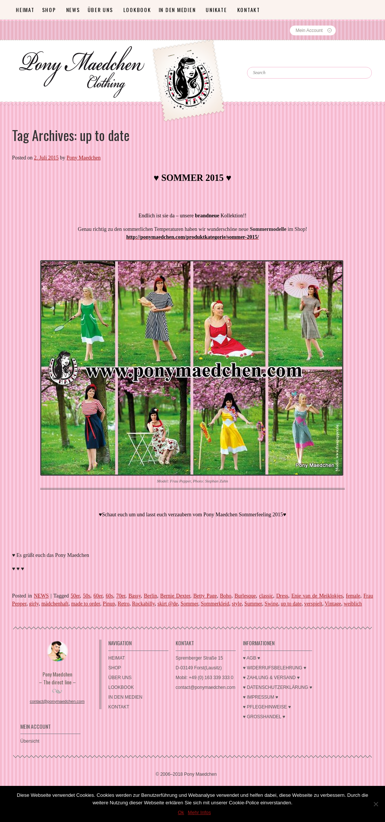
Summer (253, 604)
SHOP (49, 10)
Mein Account (309, 30)
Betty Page (205, 596)
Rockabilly (143, 604)
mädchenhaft (54, 604)
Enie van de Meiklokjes (317, 596)
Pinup (109, 604)
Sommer (189, 604)
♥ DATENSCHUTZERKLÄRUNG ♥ (277, 687)
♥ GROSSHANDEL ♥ (264, 716)
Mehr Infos (199, 812)
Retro (123, 604)
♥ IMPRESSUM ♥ (260, 697)
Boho (225, 596)
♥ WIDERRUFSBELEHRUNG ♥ (274, 667)
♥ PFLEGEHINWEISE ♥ (267, 707)
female (353, 596)
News (73, 10)
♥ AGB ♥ (251, 658)
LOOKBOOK (137, 10)
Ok (181, 812)
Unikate (216, 10)
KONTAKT (248, 10)
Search (263, 60)
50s (86, 596)
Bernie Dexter (175, 596)
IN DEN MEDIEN (177, 10)
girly (34, 604)
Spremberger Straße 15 (199, 658)
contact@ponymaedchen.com (57, 701)
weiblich (353, 604)
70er (120, 596)
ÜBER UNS (100, 10)
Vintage (333, 604)
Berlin (150, 596)
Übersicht (29, 741)
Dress (282, 596)
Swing (271, 604)
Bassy (135, 596)
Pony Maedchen (84, 158)
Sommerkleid (215, 604)
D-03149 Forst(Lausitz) (199, 667)
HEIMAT (25, 10)
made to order (85, 604)
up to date (291, 604)
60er (97, 596)
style (237, 604)
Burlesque (245, 596)
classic (266, 596)
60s (109, 596)
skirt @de (168, 604)
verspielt (313, 604)
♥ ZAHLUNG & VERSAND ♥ (271, 677)
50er (75, 596)
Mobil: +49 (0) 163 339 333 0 (204, 677)
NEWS (41, 596)
